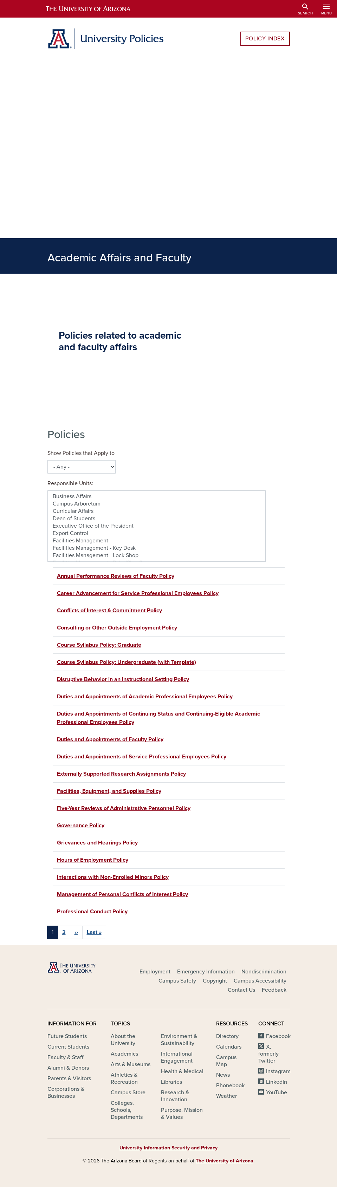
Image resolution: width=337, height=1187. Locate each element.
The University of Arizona (224, 1161)
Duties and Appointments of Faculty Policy (110, 739)
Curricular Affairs (156, 511)
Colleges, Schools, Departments (127, 1110)
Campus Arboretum (156, 504)
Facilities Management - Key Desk (156, 548)
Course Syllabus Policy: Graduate (99, 644)
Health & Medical (182, 1071)
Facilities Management (156, 540)
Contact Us (241, 989)
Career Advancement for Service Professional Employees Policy (138, 593)
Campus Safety (177, 980)
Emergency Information (206, 971)
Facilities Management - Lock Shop (156, 555)
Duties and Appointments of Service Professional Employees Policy (141, 756)
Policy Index (265, 38)
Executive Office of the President (156, 526)
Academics (124, 1053)
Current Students (68, 1046)
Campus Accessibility (260, 980)
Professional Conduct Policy (92, 911)
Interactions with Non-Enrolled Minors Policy (113, 877)
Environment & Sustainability (179, 1040)
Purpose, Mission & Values (182, 1114)
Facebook (278, 1036)
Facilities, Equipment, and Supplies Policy (109, 791)
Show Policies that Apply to (81, 453)
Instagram (278, 1071)
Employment (155, 971)
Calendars (228, 1046)
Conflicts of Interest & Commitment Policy (109, 610)
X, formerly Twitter (268, 1053)
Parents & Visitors (69, 1078)
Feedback (274, 989)
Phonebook (230, 1085)
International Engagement (177, 1057)
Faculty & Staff (65, 1057)
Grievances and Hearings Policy (97, 842)
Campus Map (226, 1061)
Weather (226, 1096)
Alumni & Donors (68, 1067)
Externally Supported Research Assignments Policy (121, 773)
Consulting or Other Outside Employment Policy (117, 627)
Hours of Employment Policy (92, 859)
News (223, 1074)
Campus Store (128, 1092)
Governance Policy (80, 825)
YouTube (276, 1092)
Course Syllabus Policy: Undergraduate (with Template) (126, 662)
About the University (123, 1040)
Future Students (67, 1036)
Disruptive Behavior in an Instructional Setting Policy (123, 679)
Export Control (156, 533)
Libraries (171, 1081)
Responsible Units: (70, 483)
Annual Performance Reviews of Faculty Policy (115, 576)
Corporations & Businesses (65, 1092)
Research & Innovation (175, 1096)
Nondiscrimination (263, 971)
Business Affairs (156, 496)
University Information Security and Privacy (168, 1148)
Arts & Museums (130, 1064)
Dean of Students (156, 518)
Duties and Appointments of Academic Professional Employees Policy (145, 696)
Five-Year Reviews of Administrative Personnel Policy (123, 808)
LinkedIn (276, 1081)
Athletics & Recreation (124, 1078)
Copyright (215, 980)
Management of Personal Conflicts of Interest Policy (122, 894)
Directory (227, 1036)
